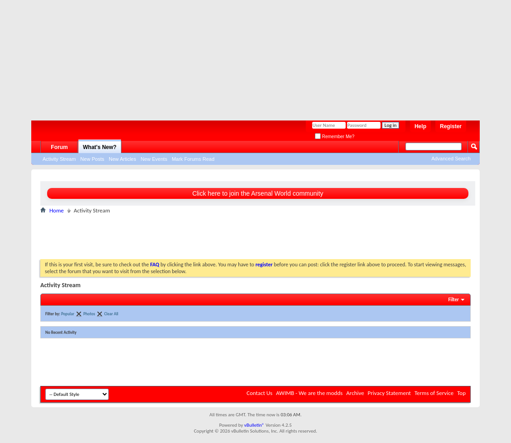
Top (461, 393)
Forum (59, 147)
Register (451, 126)
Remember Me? (334, 136)
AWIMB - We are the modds (309, 393)
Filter (453, 300)
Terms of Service (434, 393)
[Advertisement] (251, 56)
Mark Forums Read (193, 159)
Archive (355, 393)
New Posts (92, 159)
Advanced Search (451, 158)
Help (420, 126)
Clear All (111, 313)
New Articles (122, 159)
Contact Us (259, 393)
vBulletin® (254, 425)
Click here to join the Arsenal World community (257, 193)
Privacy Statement (389, 393)
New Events (153, 159)
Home (56, 210)
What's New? (99, 147)
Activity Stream (59, 159)
